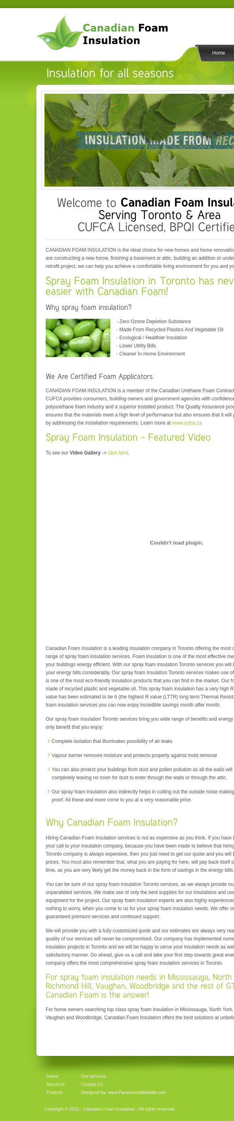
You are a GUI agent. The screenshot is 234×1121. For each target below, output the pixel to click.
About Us (55, 1084)
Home (218, 53)
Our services (93, 1076)
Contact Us (92, 1084)
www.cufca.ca (187, 423)
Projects (54, 1092)
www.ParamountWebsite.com (136, 1092)
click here (118, 453)
